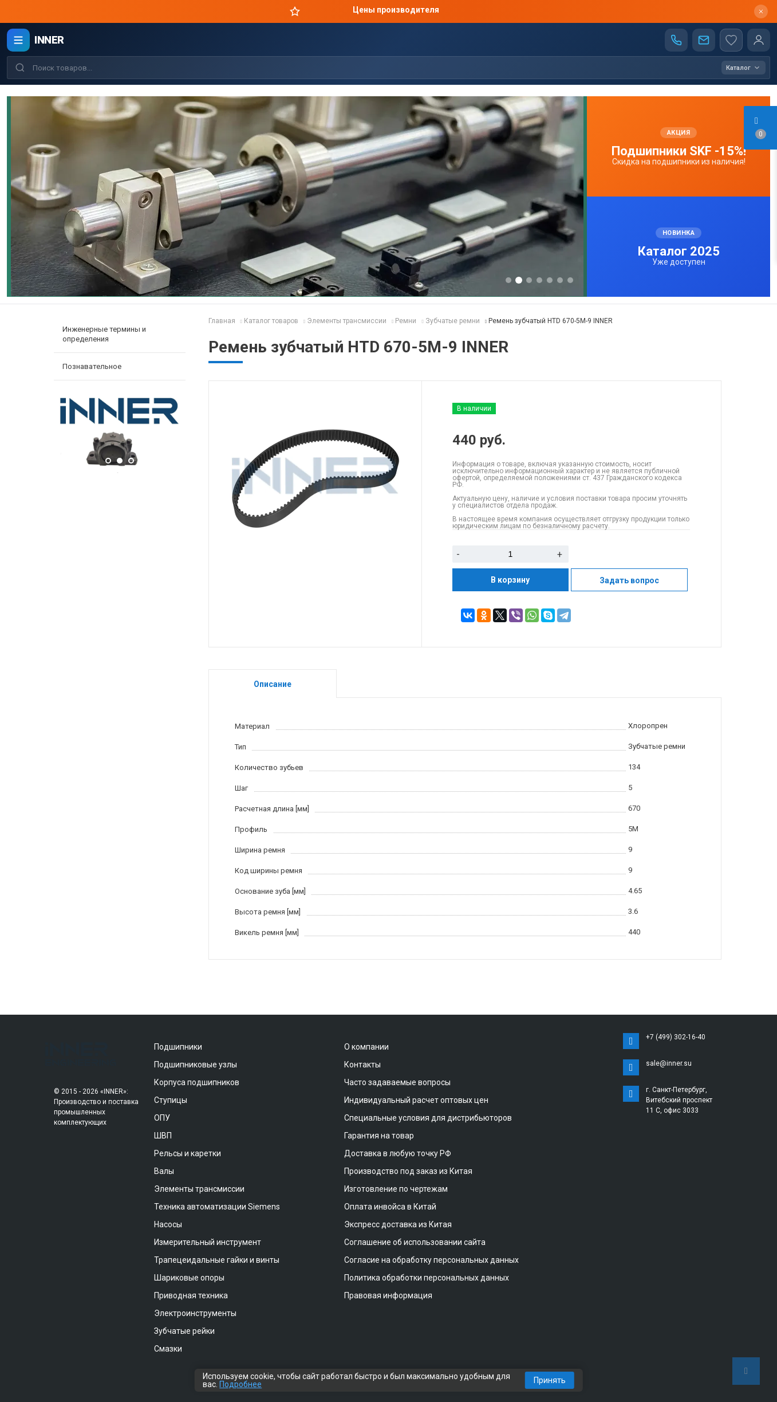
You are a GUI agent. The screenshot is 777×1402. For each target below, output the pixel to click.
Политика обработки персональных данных (426, 1277)
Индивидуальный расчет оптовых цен (416, 1100)
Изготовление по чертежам (396, 1188)
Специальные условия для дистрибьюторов (428, 1117)
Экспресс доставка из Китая (398, 1224)
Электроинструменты (195, 1313)
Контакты (362, 1064)
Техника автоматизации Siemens (217, 1206)
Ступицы (170, 1100)
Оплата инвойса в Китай (390, 1206)
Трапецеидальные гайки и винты (216, 1259)
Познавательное (91, 366)
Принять (550, 1380)
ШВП (163, 1135)
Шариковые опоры (189, 1277)
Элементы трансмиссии (199, 1188)
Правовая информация (388, 1295)
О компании (366, 1046)
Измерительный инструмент (207, 1242)
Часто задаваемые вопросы (397, 1082)
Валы (164, 1171)
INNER (49, 40)
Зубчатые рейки (184, 1331)
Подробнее (240, 1384)
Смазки (168, 1348)
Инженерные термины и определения (104, 334)
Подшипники (178, 1046)
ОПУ (162, 1117)
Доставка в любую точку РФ (397, 1153)
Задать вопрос (629, 580)
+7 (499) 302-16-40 (675, 1037)
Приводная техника (191, 1295)
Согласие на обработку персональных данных (431, 1259)
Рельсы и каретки (187, 1153)
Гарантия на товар (379, 1135)
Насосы (168, 1224)
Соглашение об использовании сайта (415, 1242)
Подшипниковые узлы (195, 1064)
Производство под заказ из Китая (408, 1171)
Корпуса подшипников (196, 1082)
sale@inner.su (669, 1063)
